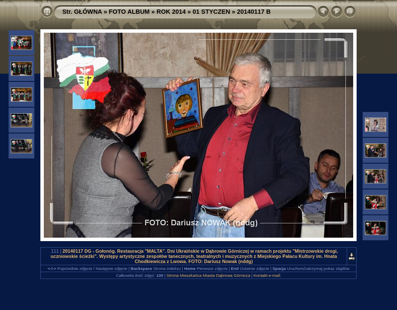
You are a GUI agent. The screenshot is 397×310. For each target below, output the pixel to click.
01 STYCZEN (211, 11)
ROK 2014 (171, 11)
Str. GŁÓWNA (82, 11)
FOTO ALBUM (129, 11)
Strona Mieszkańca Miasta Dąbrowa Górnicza (208, 275)
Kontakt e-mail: (267, 275)
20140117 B (254, 11)
